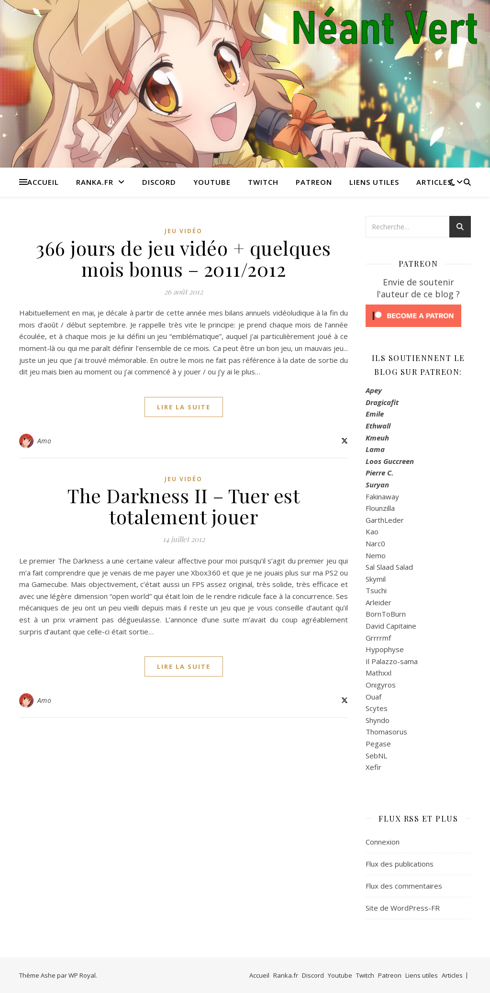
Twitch (263, 182)
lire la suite (184, 407)
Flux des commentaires (404, 886)
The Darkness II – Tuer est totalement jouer (183, 506)
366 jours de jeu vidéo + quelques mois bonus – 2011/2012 (183, 258)
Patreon (314, 182)
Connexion (383, 841)
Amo (44, 440)
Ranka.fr (94, 182)
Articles (434, 182)
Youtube (212, 182)
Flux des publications (400, 864)
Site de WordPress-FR (403, 908)
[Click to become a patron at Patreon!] (418, 316)
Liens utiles (374, 182)
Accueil (43, 182)
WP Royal (82, 975)
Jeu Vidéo (183, 231)
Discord (159, 182)
